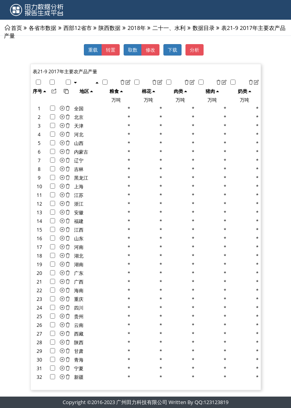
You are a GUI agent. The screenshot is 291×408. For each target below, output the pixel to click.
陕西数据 (109, 27)
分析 (194, 49)
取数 (132, 49)
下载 (172, 49)
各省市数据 (42, 27)
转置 (110, 49)
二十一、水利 (168, 27)
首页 (16, 27)
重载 (93, 49)
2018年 (137, 27)
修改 (150, 49)
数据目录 (204, 27)
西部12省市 (77, 27)
